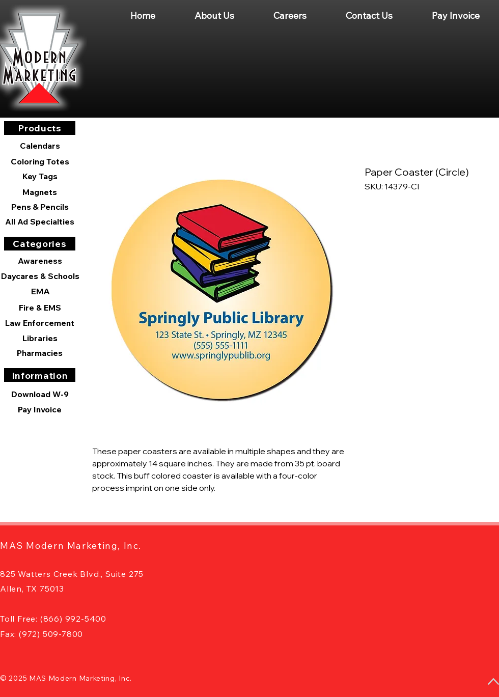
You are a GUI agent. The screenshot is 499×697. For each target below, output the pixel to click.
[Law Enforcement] (39, 322)
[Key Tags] (39, 176)
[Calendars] (39, 146)
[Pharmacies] (39, 352)
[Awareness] (40, 260)
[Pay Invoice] (39, 409)
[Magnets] (39, 192)
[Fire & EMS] (39, 307)
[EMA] (40, 291)
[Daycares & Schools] (40, 276)
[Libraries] (39, 338)
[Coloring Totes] (39, 161)
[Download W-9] (39, 394)
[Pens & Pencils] (39, 206)
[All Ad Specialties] (39, 221)
